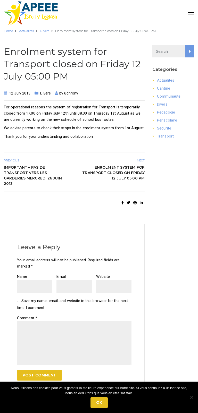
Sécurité (164, 128)
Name (22, 276)
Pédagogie (166, 112)
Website (103, 276)
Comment (27, 318)
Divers (45, 93)
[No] (191, 397)
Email (61, 276)
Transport (165, 136)
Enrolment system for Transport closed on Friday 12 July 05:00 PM (113, 172)
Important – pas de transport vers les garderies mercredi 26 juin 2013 (33, 175)
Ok (99, 402)
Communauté (168, 96)
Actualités (165, 80)
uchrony (71, 93)
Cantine (163, 88)
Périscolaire (167, 120)
